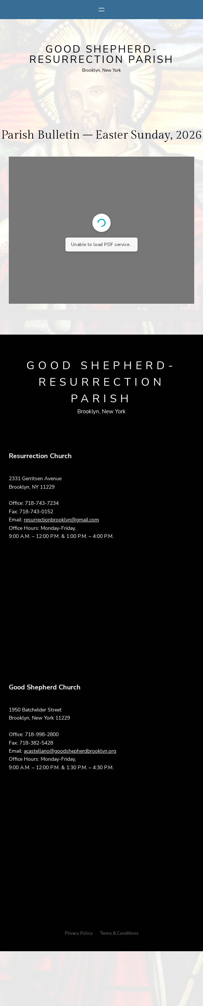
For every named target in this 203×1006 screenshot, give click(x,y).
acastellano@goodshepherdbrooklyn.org (70, 751)
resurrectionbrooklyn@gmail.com (61, 519)
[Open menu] (101, 9)
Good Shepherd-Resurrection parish (101, 54)
